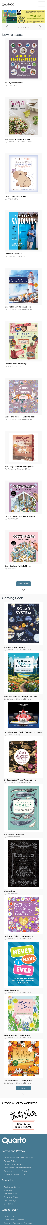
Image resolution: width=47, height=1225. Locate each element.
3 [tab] (22, 27)
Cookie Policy (10, 1191)
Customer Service (12, 1217)
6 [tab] (27, 27)
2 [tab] (20, 27)
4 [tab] (23, 27)
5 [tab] (25, 27)
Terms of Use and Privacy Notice (18, 1188)
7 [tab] (29, 27)
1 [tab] (18, 27)
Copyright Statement (13, 1194)
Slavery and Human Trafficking (17, 1201)
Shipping (8, 1220)
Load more (24, 598)
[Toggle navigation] (41, 3)
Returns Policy (10, 1224)
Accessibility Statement (14, 1204)
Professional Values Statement (17, 1198)
